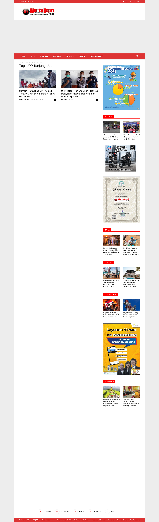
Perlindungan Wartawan (98, 520)
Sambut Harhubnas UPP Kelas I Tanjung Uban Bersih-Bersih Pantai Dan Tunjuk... (37, 94)
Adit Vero (64, 99)
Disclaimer (136, 520)
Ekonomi (44, 56)
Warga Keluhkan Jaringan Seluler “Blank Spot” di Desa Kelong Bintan (131, 315)
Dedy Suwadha (24, 99)
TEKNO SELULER (110, 295)
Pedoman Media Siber (81, 520)
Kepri (34, 56)
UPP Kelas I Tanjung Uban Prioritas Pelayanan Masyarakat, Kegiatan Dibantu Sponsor (79, 94)
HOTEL (107, 230)
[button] (137, 56)
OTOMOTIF (109, 117)
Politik (83, 56)
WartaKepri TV (97, 56)
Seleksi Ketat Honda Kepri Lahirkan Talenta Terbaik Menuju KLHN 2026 (131, 137)
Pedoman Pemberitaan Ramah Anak (119, 520)
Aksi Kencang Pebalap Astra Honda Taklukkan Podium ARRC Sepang (110, 137)
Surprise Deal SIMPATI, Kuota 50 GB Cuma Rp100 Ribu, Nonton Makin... (111, 315)
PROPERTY (109, 262)
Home (24, 56)
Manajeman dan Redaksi (64, 520)
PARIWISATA (109, 381)
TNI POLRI (71, 56)
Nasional (58, 56)
